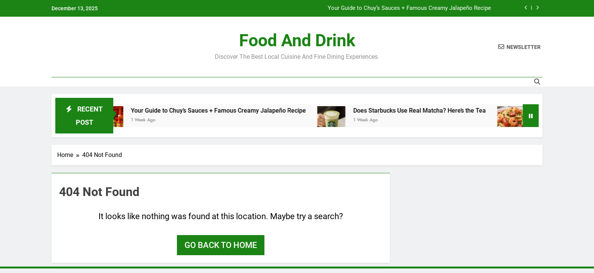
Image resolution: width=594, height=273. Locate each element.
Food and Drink (297, 40)
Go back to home (220, 245)
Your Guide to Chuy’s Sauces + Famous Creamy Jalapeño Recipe (409, 8)
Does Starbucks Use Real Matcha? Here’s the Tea (424, 110)
